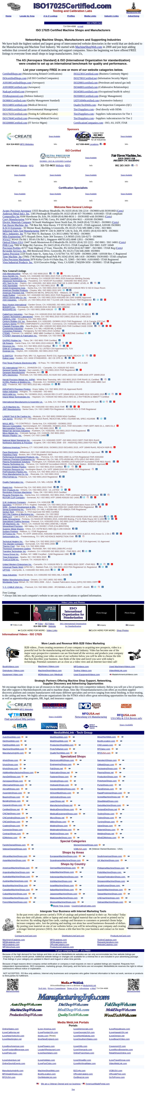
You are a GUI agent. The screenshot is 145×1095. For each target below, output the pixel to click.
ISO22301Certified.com (86, 73)
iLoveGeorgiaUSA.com (84, 1032)
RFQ (31, 165)
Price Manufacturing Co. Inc (15, 474)
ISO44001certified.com (86, 87)
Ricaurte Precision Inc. (13, 495)
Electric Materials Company (17, 222)
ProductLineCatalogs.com (62, 947)
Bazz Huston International (14, 304)
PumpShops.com (105, 785)
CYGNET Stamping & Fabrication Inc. (20, 335)
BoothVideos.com (11, 666)
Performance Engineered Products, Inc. (21, 457)
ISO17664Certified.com (15, 118)
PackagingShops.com (107, 768)
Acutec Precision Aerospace (17, 210)
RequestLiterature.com (107, 942)
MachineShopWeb (12, 991)
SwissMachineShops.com (109, 805)
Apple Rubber (9, 295)
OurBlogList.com (81, 1077)
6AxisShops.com (10, 768)
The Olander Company (13, 544)
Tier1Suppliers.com (84, 109)
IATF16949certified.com (86, 100)
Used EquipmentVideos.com (87, 674)
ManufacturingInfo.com (13, 753)
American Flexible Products (15, 290)
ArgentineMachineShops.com (16, 872)
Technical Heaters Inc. (13, 541)
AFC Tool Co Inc (10, 283)
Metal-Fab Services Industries (16, 431)
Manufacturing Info (133, 13)
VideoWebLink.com (118, 670)
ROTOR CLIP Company (13, 497)
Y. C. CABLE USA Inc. (13, 587)
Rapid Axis (7, 487)
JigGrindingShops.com (60, 797)
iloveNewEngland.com (48, 1039)
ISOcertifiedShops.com (15, 78)
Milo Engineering (12, 236)
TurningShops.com (106, 821)
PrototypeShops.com (107, 781)
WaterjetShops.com (106, 829)
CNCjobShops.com (11, 821)
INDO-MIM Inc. (9, 394)
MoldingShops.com (59, 825)
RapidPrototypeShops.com (109, 793)
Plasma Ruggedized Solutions (16, 462)
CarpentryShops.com (12, 805)
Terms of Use (72, 988)
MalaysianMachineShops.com (64, 898)
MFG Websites (27, 144)
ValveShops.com (105, 825)
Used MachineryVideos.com (122, 666)
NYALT (7, 239)
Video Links (52, 630)
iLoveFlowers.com (46, 1046)
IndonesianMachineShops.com (64, 877)
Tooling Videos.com (83, 670)
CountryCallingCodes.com (84, 906)
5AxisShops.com (10, 764)
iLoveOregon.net (116, 1036)
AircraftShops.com (11, 789)
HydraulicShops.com (59, 785)
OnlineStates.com (10, 1029)
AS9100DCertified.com (15, 87)
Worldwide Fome (10, 582)
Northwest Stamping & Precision (17, 442)
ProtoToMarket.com (59, 749)
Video (40, 624)
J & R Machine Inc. (11, 407)
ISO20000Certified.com (15, 122)
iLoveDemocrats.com (83, 1029)
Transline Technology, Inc (14, 551)
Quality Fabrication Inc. (13, 482)
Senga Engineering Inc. (13, 509)
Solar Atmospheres (11, 519)
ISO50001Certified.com (86, 96)
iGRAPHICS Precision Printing (17, 389)
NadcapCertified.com (13, 91)
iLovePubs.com (9, 1053)
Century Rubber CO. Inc (14, 321)
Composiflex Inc (11, 216)
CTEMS (6, 333)
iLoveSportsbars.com (47, 1053)
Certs (120, 210)
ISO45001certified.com (86, 91)
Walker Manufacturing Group (16, 579)
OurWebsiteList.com (47, 1077)
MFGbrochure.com (11, 947)
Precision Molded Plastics (14, 467)
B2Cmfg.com (79, 1070)
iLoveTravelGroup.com (119, 1060)
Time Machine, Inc (12, 256)
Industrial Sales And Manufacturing (21, 230)
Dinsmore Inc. (9, 346)
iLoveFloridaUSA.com (48, 1032)
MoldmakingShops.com (61, 829)
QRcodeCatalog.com (59, 944)
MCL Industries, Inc (13, 233)
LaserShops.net (57, 801)
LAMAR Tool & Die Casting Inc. (17, 416)
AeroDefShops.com (12, 776)
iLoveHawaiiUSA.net (118, 1032)
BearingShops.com (11, 797)
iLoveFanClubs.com (47, 1063)
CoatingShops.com (11, 825)
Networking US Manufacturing (91, 716)
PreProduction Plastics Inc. (15, 472)
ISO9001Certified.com (14, 100)
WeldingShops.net (105, 833)
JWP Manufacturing (12, 409)
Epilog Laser (8, 358)
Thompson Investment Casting (17, 548)
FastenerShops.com (59, 776)
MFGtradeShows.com (12, 1074)
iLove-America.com (47, 1029)
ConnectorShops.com (13, 829)
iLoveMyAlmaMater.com (84, 1063)
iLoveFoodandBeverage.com (15, 1049)
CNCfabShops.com (11, 813)
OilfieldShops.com (105, 764)
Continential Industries (13, 328)
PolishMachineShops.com (109, 872)
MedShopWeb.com (59, 737)
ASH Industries (10, 300)
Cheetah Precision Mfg (13, 326)
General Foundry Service (14, 370)
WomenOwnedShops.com (86, 845)
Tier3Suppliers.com (84, 118)
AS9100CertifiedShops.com (17, 82)
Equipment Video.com (13, 674)
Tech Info (42, 988)
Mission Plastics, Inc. (12, 435)
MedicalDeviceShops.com (62, 809)
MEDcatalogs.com (11, 944)
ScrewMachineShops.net (108, 797)
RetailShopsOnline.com (120, 1053)
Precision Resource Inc (13, 469)
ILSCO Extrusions (12, 228)
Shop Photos (123, 630)
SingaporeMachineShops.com (111, 881)
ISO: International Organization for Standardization (73, 624)
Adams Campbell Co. (12, 278)
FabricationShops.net (60, 772)
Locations (94, 144)
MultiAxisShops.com (59, 833)
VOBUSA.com (115, 1070)
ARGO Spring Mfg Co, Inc (15, 297)
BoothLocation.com (106, 741)
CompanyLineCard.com (26, 936)
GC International (10, 367)
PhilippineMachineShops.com (111, 868)
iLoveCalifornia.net (10, 1032)
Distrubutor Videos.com (13, 670)
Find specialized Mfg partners (20, 719)
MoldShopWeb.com (59, 741)
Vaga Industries (10, 575)
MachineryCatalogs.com (14, 940)
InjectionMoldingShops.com (62, 789)
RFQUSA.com (8, 1077)
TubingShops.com (105, 818)
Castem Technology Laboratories (18, 316)
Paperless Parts (10, 454)
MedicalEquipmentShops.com (63, 814)
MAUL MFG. (8, 423)
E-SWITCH (8, 356)
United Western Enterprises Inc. (17, 564)
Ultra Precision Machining (16, 259)
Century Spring (9, 324)
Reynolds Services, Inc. (15, 251)
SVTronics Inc (9, 534)
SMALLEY (7, 516)
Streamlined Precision (13, 526)
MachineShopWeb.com (88, 47)
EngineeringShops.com (60, 764)
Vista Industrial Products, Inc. (18, 262)
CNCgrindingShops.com (14, 818)
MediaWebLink (89, 985)
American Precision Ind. (13, 293)
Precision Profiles (12, 248)
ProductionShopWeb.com (61, 745)
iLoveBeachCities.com (119, 1039)
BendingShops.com (12, 801)
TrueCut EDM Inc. (11, 559)
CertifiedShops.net (12, 73)
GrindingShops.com (59, 781)
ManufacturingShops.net (61, 805)
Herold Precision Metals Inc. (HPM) (19, 379)
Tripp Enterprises (10, 557)
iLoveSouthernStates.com (85, 1039)
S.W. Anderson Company (14, 502)
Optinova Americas (12, 447)
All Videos (49, 624)
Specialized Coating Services (16, 521)
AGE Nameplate (10, 285)
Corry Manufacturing (13, 219)
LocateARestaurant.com (49, 1049)
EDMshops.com (10, 837)
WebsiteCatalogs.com (107, 944)
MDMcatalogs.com (11, 942)
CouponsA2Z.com (117, 1046)
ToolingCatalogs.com (107, 940)
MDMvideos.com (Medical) (50, 674)
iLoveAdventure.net (11, 1060)
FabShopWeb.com (11, 745)
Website (23, 165)
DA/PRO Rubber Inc (12, 340)
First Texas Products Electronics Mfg (19, 363)
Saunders (7, 504)
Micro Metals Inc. (10, 433)
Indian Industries (10, 391)
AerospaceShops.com (13, 781)
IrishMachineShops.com (61, 881)
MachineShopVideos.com (50, 670)
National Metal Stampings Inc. (16, 440)
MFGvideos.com (81, 666)
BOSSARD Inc (9, 309)
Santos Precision (11, 253)
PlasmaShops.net (105, 772)
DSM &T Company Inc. (13, 348)
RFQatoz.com (103, 749)
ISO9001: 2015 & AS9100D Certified (55, 161)
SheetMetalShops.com (107, 801)
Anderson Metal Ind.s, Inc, (16, 213)
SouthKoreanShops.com (108, 885)
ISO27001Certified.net (85, 78)
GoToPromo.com (117, 1077)
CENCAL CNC (9, 319)
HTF (5, 384)
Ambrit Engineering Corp (14, 288)
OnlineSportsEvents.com (13, 1063)
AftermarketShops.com (13, 785)
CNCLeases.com (105, 745)
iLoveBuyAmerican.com (13, 1046)
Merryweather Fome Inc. (14, 428)
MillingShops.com (58, 821)
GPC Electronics (10, 375)
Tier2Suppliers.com (84, 114)
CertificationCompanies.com (88, 122)
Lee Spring (8, 419)
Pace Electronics (10, 452)
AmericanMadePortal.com (98, 1084)
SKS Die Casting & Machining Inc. (18, 514)
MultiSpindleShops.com (61, 837)
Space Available (54, 136)
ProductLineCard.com (121, 936)
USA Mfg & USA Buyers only (126, 718)
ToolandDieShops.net (107, 809)
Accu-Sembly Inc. (11, 276)
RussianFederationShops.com (111, 877)
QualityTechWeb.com (85, 105)
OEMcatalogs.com (58, 942)
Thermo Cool (9, 546)
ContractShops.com (12, 833)
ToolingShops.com (105, 814)
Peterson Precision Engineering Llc (19, 459)
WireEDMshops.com (106, 837)
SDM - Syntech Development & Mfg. (19, 507)
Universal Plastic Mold (13, 567)
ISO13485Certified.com (15, 105)
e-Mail (93, 988)
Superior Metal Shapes (13, 529)
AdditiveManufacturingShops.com (18, 772)
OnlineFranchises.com (83, 1053)
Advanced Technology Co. (15, 281)
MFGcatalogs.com (58, 940)
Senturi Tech (8, 512)
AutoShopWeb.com (11, 737)
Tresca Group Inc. (11, 554)
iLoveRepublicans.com (119, 1029)
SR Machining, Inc (11, 524)
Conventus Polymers (12, 331)
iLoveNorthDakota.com (84, 1036)
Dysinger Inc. (9, 351)
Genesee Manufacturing (14, 372)
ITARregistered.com (13, 96)
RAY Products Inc (11, 490)
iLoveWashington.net (12, 1039)
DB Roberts (8, 343)
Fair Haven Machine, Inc (15, 225)
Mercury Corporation (12, 426)
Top (73, 1089)
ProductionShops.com (107, 776)
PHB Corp (8, 245)
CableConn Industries (13, 314)
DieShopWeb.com (11, 741)
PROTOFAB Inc (10, 477)
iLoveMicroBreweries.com (121, 1049)
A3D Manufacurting (11, 273)
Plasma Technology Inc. (13, 464)
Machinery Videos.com (48, 666)
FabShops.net (56, 768)
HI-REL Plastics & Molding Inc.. (17, 382)
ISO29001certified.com (86, 82)
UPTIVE (6, 570)
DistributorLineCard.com (73, 936)
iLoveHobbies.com (46, 1060)
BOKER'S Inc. (9, 307)
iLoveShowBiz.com (82, 1060)
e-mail (80, 26)
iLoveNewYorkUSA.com (13, 1036)
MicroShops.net (57, 818)
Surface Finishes (10, 531)
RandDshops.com (105, 789)
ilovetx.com (43, 1036)
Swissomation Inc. (11, 536)
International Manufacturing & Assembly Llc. (23, 402)
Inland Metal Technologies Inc (16, 397)
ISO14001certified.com (15, 109)
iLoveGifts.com (80, 1046)
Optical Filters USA (13, 242)
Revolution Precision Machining (17, 492)
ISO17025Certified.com (15, 114)
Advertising (84, 988)
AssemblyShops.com (12, 793)
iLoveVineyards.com (82, 1049)
